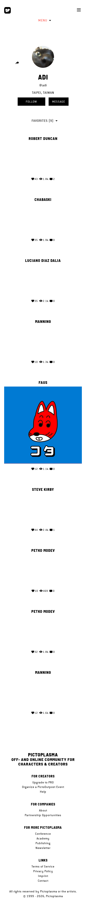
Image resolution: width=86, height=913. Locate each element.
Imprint (43, 876)
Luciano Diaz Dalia (43, 261)
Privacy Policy (43, 871)
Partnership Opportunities (43, 815)
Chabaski (43, 200)
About (43, 810)
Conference (43, 834)
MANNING (43, 322)
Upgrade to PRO (43, 782)
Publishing (43, 843)
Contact (43, 881)
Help (43, 791)
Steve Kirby (43, 489)
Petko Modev (43, 550)
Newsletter (43, 848)
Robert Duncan (43, 139)
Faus (43, 383)
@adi (43, 85)
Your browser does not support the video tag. (43, 158)
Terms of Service (43, 866)
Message (58, 101)
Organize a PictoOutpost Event (43, 787)
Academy (43, 838)
